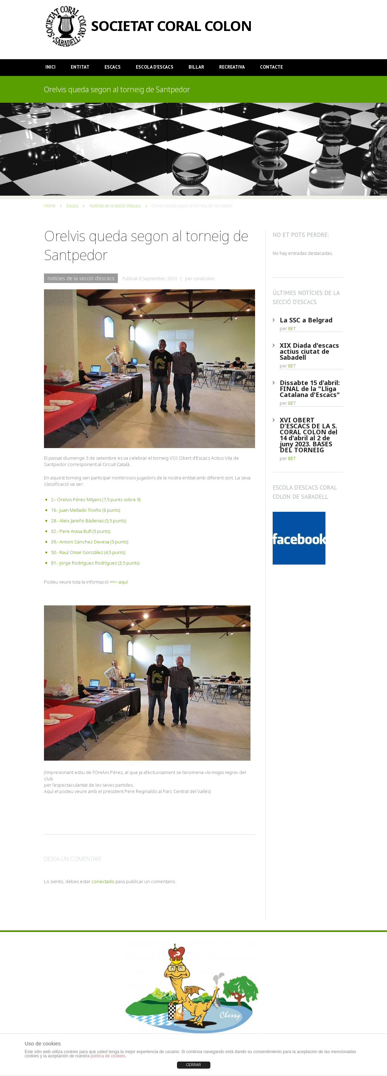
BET (292, 329)
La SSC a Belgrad (306, 320)
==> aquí (119, 582)
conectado (102, 881)
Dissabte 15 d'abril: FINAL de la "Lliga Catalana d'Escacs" (310, 388)
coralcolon (204, 279)
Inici (50, 67)
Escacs (112, 67)
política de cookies (107, 1055)
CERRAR (193, 1065)
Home (49, 206)
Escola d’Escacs (154, 67)
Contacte (271, 67)
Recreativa (232, 67)
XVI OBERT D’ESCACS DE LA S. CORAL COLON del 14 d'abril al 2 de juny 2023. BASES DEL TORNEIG (308, 435)
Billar (196, 67)
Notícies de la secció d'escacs (115, 206)
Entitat (80, 67)
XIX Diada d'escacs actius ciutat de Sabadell (309, 351)
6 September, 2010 (158, 279)
